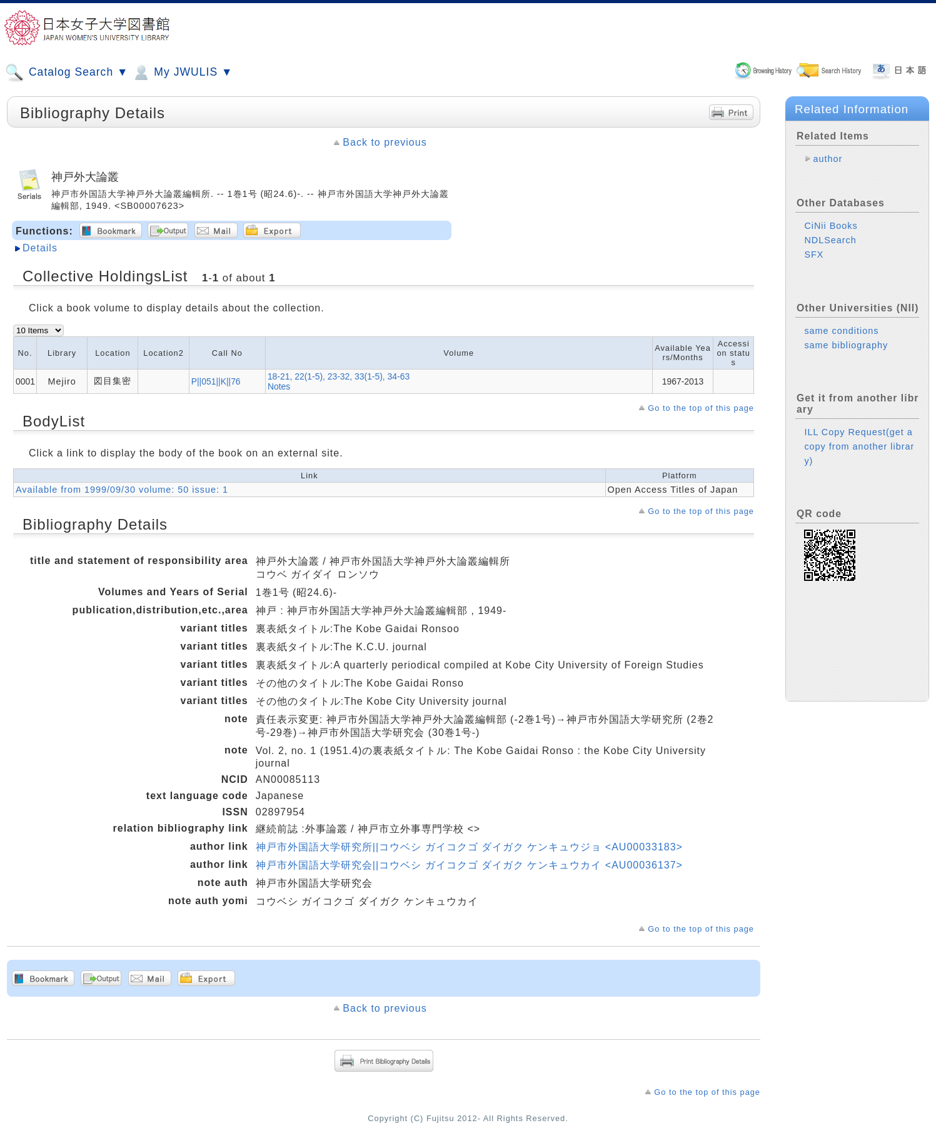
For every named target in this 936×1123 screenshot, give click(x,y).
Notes (279, 386)
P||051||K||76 (216, 381)
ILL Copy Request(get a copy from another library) (859, 446)
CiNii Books (830, 226)
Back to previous (384, 142)
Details (40, 248)
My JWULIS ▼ (182, 72)
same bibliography (846, 345)
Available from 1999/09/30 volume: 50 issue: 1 (122, 490)
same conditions (841, 331)
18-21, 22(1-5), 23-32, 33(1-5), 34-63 (339, 376)
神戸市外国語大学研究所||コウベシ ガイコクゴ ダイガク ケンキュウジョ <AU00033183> (469, 847)
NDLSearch (830, 240)
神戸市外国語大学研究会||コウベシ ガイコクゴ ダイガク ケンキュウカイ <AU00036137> (469, 865)
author (827, 159)
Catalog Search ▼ (66, 72)
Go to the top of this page (701, 408)
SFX (813, 254)
